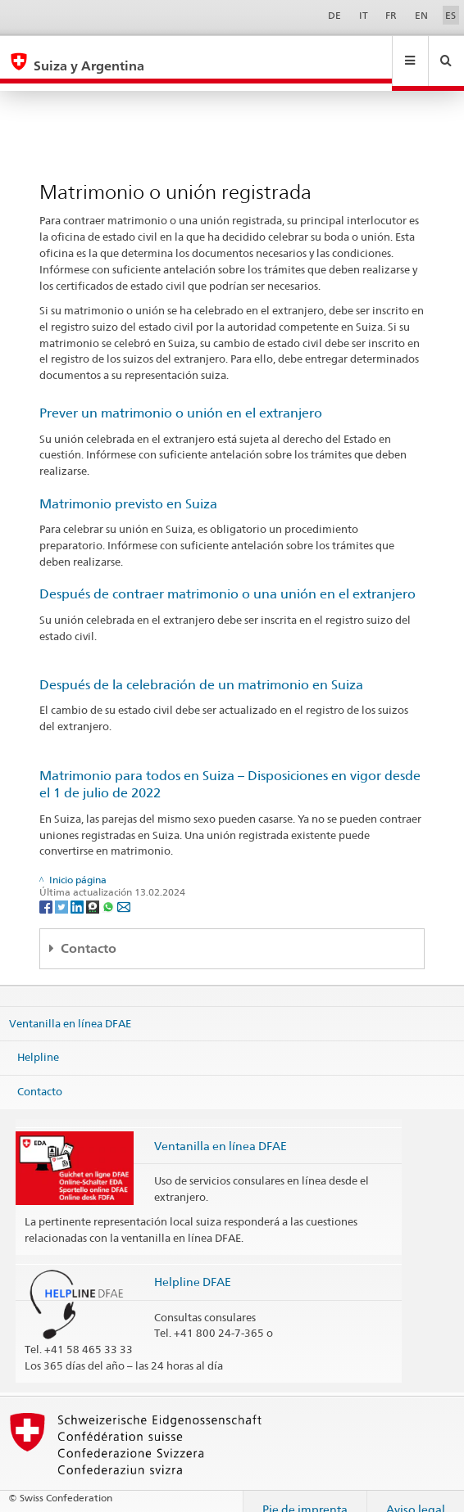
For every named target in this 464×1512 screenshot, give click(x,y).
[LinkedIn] (78, 890)
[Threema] (94, 890)
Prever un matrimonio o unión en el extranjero (180, 397)
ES (450, 15)
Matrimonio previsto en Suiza (128, 488)
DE (334, 15)
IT (363, 15)
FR (391, 15)
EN (421, 15)
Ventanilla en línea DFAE (70, 1007)
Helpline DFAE (192, 1266)
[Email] (123, 890)
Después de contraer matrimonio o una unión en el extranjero (227, 578)
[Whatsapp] (109, 890)
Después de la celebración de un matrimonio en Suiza (201, 669)
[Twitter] (63, 890)
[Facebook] (47, 890)
